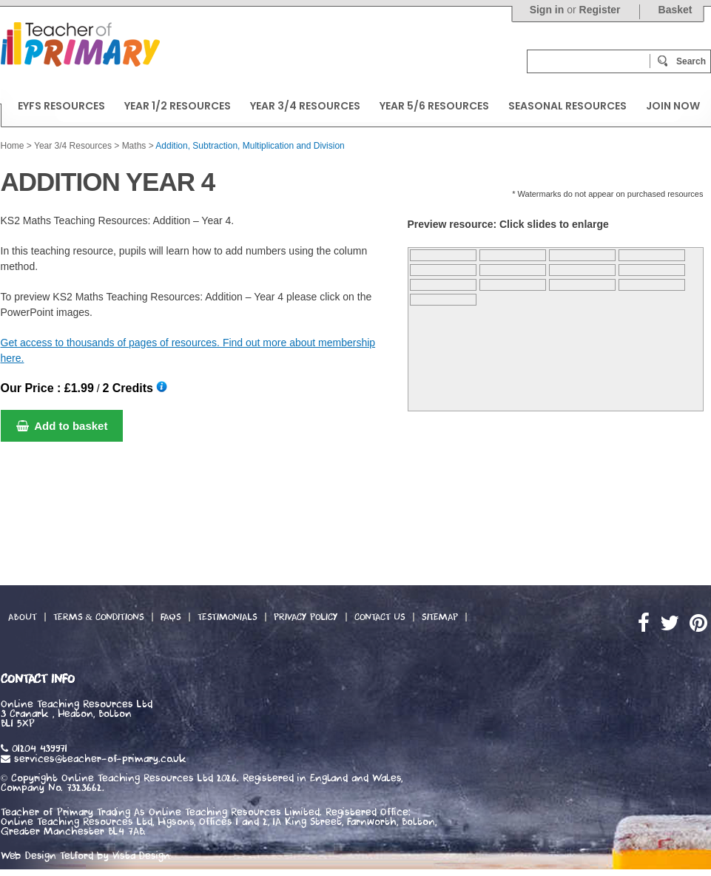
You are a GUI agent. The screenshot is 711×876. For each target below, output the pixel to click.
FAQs (171, 617)
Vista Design (141, 856)
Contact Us (379, 617)
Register (600, 10)
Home (12, 146)
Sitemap (440, 617)
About (22, 617)
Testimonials (227, 617)
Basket (675, 10)
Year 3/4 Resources (73, 146)
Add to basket (62, 426)
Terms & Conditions (98, 617)
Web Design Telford (47, 856)
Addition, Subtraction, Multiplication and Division (249, 146)
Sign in (547, 10)
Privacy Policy (306, 617)
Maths (134, 146)
